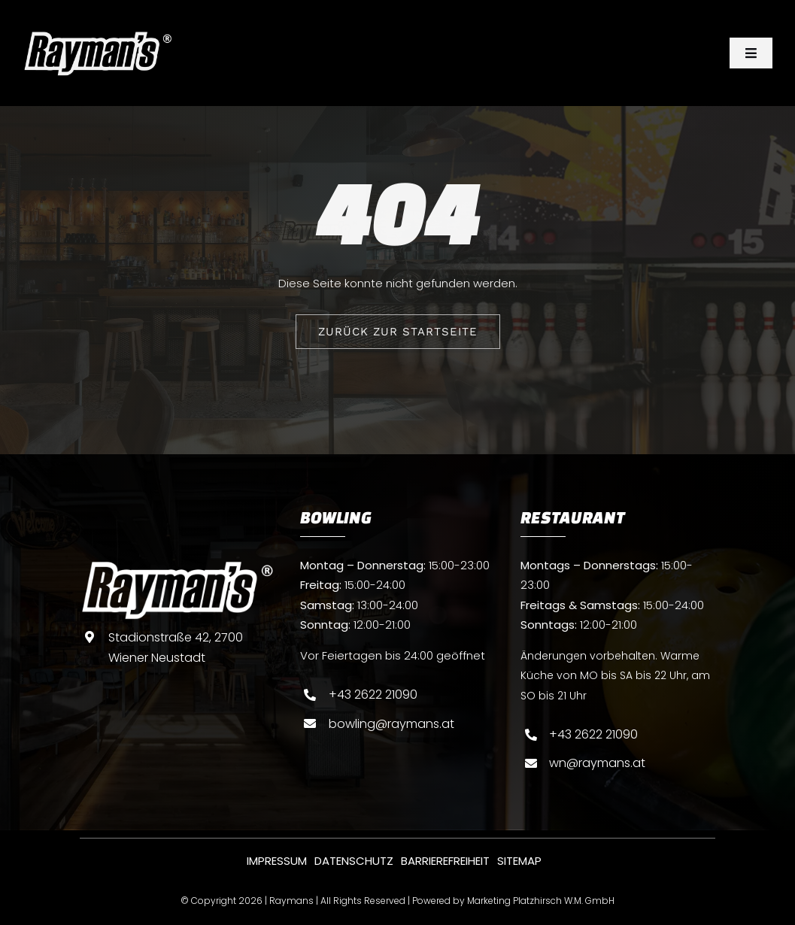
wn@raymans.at (597, 763)
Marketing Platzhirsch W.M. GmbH (540, 900)
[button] (33, 892)
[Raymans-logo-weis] (98, 36)
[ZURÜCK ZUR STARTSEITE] (398, 331)
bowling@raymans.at (391, 723)
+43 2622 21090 (373, 694)
